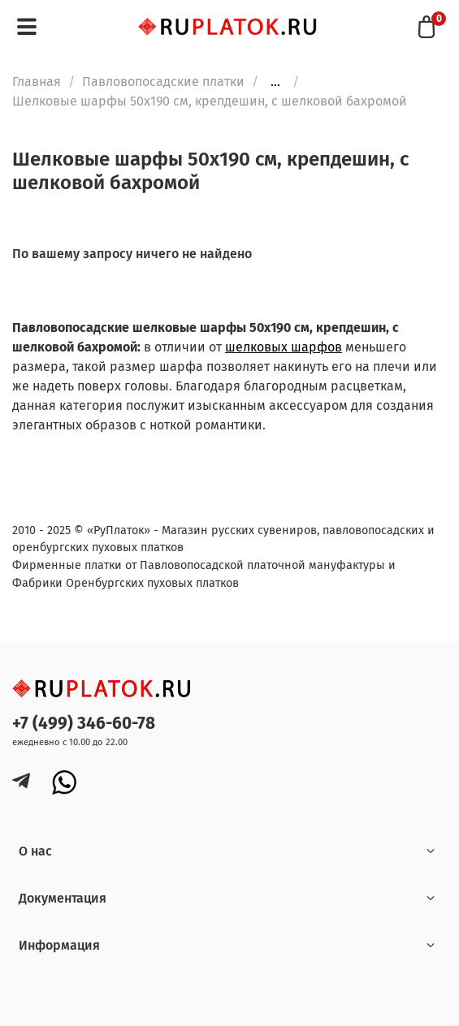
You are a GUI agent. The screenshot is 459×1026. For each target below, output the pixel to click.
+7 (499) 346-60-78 (83, 723)
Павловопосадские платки (163, 81)
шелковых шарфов (283, 347)
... (275, 82)
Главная (36, 81)
